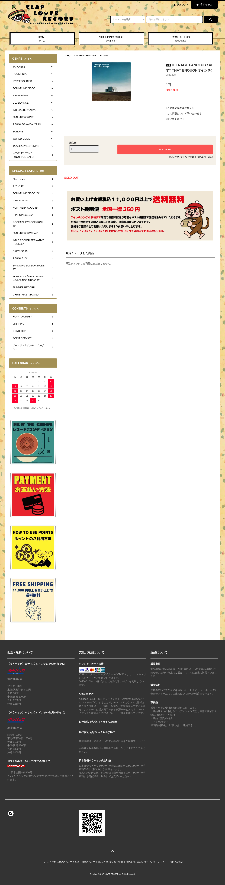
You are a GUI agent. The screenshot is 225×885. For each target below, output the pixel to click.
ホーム (68, 55)
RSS (172, 862)
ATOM (179, 862)
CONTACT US (181, 39)
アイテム (203, 4)
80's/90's (104, 55)
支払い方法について (62, 862)
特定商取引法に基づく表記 (199, 157)
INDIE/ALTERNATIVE (86, 55)
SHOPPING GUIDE (111, 39)
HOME (42, 39)
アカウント (182, 4)
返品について (176, 157)
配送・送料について (85, 862)
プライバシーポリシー (155, 862)
